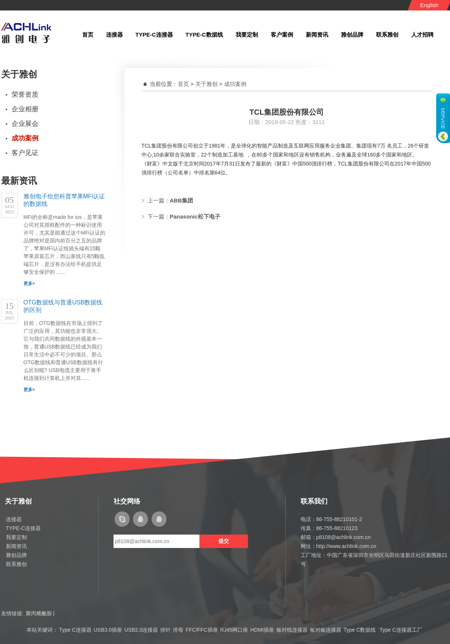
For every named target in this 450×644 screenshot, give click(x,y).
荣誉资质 (25, 94)
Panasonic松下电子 (195, 216)
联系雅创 (16, 564)
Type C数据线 (360, 630)
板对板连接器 (325, 630)
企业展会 (25, 123)
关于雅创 (206, 84)
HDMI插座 (262, 630)
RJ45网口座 (234, 630)
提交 (223, 541)
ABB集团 (181, 200)
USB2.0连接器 (141, 630)
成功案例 (25, 138)
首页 (183, 84)
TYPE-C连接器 (23, 528)
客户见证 (25, 153)
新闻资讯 (16, 546)
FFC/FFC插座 (202, 630)
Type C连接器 (75, 630)
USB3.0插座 (108, 630)
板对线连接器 (292, 630)
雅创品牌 (16, 555)
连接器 (14, 519)
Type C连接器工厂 (400, 630)
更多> (29, 283)
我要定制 (16, 537)
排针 (165, 630)
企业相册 (25, 109)
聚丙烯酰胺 (39, 613)
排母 (178, 630)
